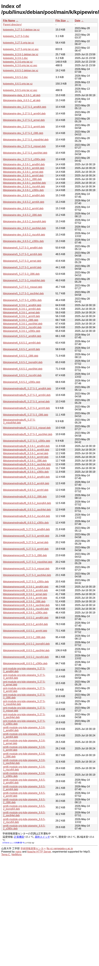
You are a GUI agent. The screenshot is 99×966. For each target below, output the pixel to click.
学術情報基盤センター (33, 848)
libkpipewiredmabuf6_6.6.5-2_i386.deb (25, 496)
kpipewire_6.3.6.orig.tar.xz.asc (20, 65)
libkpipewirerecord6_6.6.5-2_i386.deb (24, 637)
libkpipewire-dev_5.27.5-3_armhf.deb (24, 126)
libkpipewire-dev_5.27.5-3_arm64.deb (24, 113)
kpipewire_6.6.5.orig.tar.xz (18, 83)
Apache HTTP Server (39, 851)
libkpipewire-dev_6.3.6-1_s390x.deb (23, 190)
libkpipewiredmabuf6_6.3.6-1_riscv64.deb (26, 468)
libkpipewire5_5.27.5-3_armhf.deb (22, 267)
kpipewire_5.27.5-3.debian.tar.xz (21, 29)
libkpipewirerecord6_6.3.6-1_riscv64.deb (26, 608)
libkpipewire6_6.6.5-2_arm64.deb (22, 342)
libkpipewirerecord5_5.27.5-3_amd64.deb (26, 529)
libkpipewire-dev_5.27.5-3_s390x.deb (24, 159)
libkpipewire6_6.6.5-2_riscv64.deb (22, 375)
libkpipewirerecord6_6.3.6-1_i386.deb (24, 601)
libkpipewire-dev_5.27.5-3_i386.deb (23, 133)
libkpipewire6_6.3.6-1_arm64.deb (22, 309)
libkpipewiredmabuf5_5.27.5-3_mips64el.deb (19, 421)
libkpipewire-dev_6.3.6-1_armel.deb (23, 172)
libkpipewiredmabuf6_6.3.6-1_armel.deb (25, 453)
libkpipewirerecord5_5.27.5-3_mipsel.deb (26, 568)
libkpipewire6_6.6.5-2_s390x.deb (21, 382)
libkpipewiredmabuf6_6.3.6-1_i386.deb (25, 460)
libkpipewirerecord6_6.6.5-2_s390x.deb (25, 663)
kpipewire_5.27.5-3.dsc (16, 36)
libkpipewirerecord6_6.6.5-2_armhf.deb (25, 630)
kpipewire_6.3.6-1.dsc (15, 58)
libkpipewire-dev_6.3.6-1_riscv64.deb (24, 186)
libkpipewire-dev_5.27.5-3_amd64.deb (24, 107)
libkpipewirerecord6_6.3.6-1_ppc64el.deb (26, 605)
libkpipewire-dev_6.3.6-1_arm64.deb (23, 168)
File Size (60, 20)
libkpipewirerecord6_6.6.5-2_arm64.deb (25, 624)
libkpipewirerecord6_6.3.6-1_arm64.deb (25, 590)
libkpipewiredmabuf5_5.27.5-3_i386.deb (25, 414)
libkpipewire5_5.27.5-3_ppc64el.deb (23, 293)
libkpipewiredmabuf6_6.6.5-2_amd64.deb (26, 477)
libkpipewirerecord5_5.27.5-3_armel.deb (25, 542)
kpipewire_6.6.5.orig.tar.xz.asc (20, 90)
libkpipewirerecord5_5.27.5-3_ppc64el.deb (27, 575)
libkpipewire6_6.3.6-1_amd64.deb (22, 305)
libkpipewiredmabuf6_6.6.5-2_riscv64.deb (26, 516)
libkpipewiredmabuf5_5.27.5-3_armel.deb (26, 401)
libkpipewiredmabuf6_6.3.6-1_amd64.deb (26, 446)
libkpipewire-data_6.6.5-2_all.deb (21, 100)
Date (77, 20)
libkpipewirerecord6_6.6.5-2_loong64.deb (26, 643)
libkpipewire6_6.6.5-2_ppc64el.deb (22, 368)
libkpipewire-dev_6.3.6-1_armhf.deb (23, 175)
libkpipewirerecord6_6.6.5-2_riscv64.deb (26, 657)
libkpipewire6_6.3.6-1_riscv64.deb (22, 327)
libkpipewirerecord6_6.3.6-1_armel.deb (25, 594)
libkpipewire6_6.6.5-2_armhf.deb (21, 349)
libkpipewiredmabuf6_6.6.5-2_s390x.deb (26, 522)
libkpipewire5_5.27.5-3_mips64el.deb (24, 280)
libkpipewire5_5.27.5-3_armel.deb (22, 261)
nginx (18, 851)
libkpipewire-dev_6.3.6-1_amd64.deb (24, 164)
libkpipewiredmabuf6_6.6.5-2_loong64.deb (27, 503)
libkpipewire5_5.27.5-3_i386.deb (21, 274)
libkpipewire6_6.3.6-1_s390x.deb (21, 331)
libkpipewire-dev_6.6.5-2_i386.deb (22, 215)
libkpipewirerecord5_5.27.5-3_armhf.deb (25, 549)
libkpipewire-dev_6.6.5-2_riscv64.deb (24, 234)
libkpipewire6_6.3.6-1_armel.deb (21, 312)
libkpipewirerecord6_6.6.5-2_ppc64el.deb (26, 650)
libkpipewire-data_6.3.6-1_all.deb (21, 95)
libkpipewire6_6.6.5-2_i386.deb (20, 355)
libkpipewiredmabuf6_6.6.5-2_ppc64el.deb (27, 509)
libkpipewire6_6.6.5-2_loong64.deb (22, 362)
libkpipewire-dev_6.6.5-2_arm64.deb (23, 202)
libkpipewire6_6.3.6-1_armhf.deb (21, 316)
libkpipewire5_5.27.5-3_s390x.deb (22, 300)
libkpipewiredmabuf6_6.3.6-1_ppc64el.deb (27, 464)
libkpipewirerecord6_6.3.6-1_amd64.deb (25, 586)
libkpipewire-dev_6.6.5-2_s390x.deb (23, 241)
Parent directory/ (12, 24)
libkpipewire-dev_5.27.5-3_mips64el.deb (25, 139)
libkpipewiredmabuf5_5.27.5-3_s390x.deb (26, 440)
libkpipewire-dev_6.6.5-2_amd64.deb (24, 195)
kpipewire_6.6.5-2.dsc (15, 77)
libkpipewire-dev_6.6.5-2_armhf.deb (23, 208)
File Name (9, 20)
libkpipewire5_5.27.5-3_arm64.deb (22, 254)
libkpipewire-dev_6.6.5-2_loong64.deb (24, 221)
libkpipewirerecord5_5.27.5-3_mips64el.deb (27, 562)
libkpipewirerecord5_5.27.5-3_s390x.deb (26, 581)
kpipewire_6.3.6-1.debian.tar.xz (20, 54)
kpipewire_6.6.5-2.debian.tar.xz (20, 70)
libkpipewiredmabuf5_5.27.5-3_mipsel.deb (27, 427)
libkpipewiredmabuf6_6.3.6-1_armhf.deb (25, 457)
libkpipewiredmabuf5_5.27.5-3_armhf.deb (26, 408)
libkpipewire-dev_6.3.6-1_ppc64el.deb (24, 183)
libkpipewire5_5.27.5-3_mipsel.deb (22, 287)
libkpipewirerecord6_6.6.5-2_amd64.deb (25, 617)
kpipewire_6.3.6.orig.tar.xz (18, 61)
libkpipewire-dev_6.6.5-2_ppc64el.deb (24, 228)
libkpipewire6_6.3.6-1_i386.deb (20, 320)
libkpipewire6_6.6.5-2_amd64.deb (22, 336)
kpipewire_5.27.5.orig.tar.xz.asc (21, 49)
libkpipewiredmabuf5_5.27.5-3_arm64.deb (27, 395)
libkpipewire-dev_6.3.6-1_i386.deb (22, 179)
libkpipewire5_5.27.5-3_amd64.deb (23, 247)
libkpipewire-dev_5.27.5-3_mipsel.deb (24, 146)
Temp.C (5, 854)
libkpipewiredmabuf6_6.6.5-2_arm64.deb (26, 483)
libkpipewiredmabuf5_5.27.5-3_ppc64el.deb (27, 434)
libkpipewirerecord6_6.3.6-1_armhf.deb (25, 597)
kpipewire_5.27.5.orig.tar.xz (18, 42)
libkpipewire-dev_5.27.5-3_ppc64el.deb (25, 152)
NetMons (16, 854)
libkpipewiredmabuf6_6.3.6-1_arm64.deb (26, 449)
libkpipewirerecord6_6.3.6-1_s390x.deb (25, 612)
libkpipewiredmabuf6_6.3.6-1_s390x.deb (26, 471)
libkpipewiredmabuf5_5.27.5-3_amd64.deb (27, 388)
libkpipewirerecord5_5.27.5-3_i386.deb (25, 555)
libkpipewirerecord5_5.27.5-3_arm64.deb (26, 535)
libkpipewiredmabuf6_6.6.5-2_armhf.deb (25, 490)
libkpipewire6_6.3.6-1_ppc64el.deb (22, 323)
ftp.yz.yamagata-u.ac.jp (60, 848)
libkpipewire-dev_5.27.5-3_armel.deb (24, 120)
